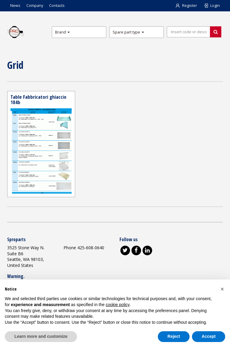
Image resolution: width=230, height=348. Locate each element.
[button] (222, 289)
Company (34, 5)
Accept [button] (209, 336)
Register (186, 5)
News (15, 5)
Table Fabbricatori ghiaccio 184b (38, 99)
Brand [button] (62, 32)
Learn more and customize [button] (40, 336)
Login (211, 5)
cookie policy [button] (117, 304)
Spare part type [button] (128, 32)
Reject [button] (173, 336)
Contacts (57, 5)
